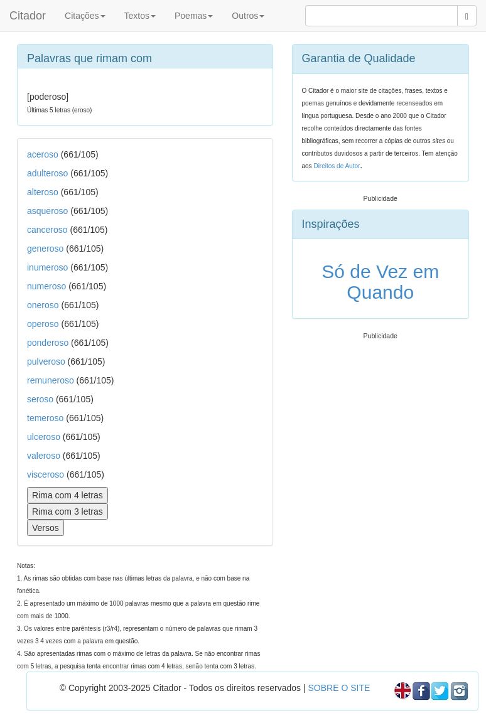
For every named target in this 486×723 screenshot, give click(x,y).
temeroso (45, 418)
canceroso (47, 230)
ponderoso (47, 343)
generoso (45, 249)
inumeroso (47, 267)
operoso (43, 324)
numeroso (46, 286)
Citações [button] (85, 16)
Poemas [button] (194, 16)
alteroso (42, 192)
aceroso (42, 154)
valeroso (43, 456)
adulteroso (47, 173)
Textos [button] (140, 16)
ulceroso (43, 437)
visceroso (45, 474)
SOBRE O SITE (339, 688)
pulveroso (46, 361)
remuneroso (50, 380)
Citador (27, 15)
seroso (40, 399)
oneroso (43, 305)
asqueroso (47, 211)
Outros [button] (248, 16)
